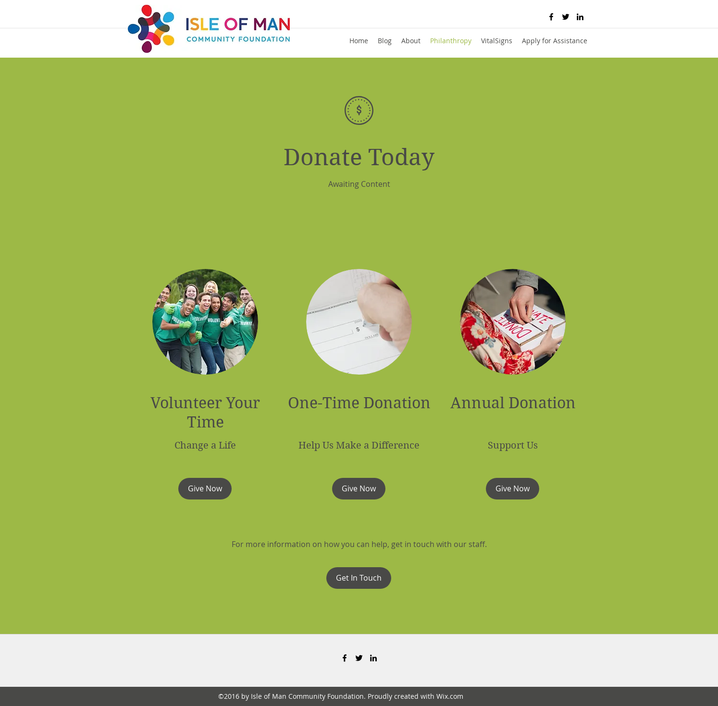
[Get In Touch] (358, 578)
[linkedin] (580, 17)
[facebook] (551, 17)
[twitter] (565, 17)
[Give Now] (205, 488)
